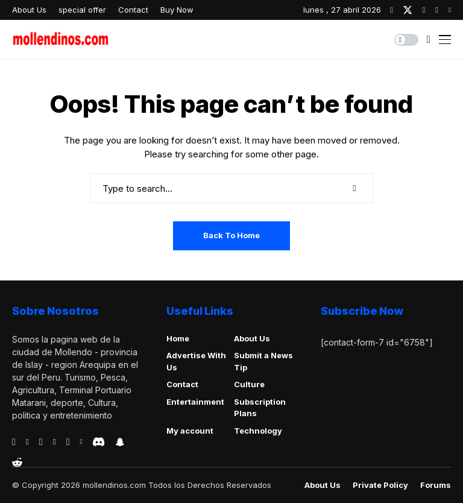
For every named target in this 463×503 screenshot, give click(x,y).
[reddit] (17, 462)
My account (189, 430)
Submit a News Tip (263, 361)
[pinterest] (436, 10)
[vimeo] (54, 442)
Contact (182, 384)
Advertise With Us (196, 361)
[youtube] (450, 10)
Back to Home (231, 235)
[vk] (81, 442)
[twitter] (407, 10)
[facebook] (391, 10)
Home (177, 338)
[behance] (27, 442)
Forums (435, 485)
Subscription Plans (260, 408)
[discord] (98, 441)
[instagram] (423, 10)
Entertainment (195, 402)
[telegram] (41, 442)
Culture (249, 384)
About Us (252, 338)
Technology (258, 430)
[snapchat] (120, 442)
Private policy (380, 485)
